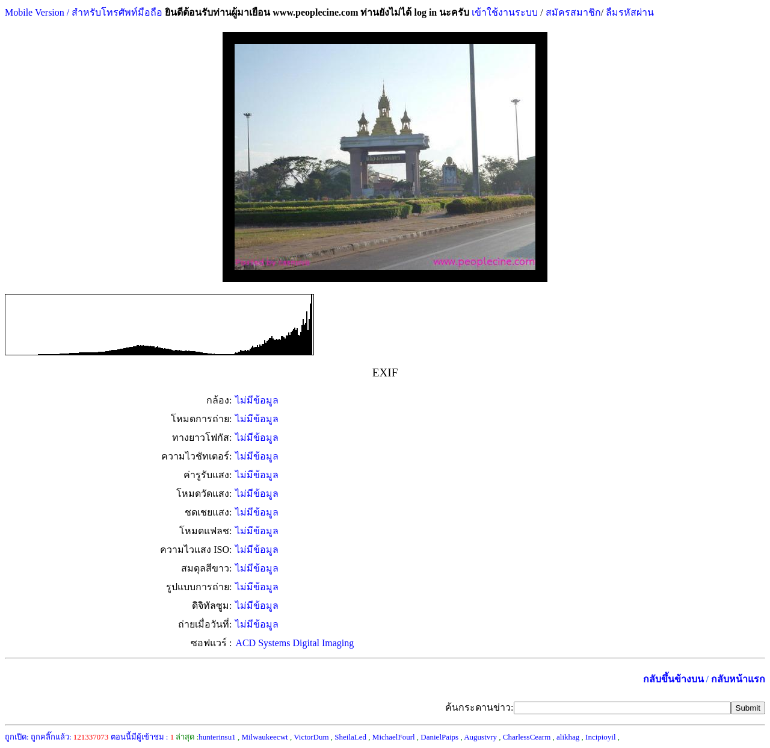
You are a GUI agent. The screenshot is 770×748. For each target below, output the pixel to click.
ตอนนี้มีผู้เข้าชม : (142, 736)
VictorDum (311, 736)
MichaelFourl (393, 736)
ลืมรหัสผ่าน (628, 12)
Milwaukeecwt (264, 736)
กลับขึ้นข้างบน (673, 679)
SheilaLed (350, 736)
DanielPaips (439, 736)
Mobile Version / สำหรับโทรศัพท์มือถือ (83, 12)
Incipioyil (600, 736)
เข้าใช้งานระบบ (503, 12)
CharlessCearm (526, 736)
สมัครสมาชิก (573, 12)
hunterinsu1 (217, 736)
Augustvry (480, 736)
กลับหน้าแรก (738, 679)
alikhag (567, 736)
